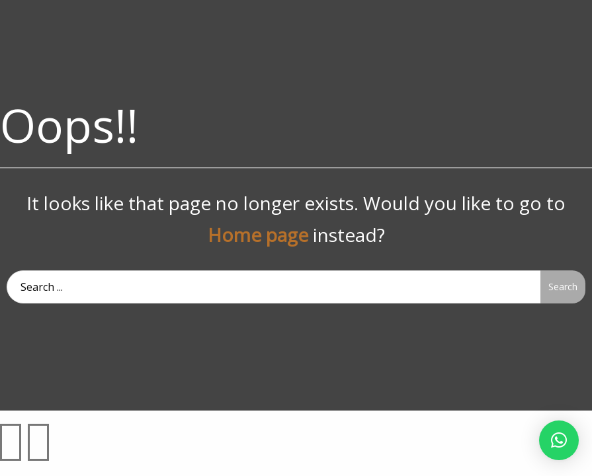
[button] (559, 440)
